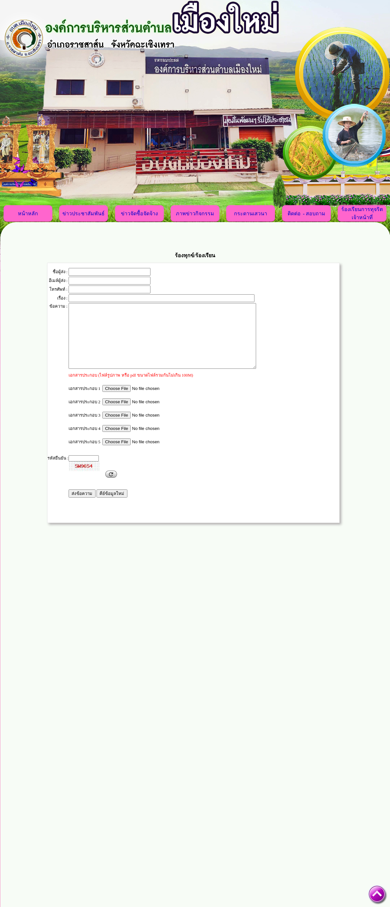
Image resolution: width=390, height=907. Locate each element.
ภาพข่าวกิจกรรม (195, 213)
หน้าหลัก (28, 213)
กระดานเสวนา (250, 213)
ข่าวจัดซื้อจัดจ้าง (139, 213)
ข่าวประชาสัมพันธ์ (83, 213)
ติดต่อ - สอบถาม (306, 213)
